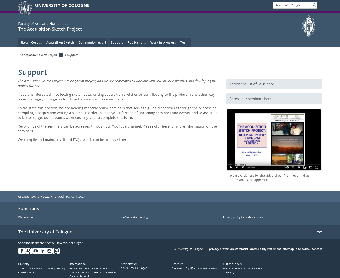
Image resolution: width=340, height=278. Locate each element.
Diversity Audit (26, 272)
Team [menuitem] (184, 42)
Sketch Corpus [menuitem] (31, 42)
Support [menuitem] (117, 42)
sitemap (288, 249)
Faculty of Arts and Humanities (43, 23)
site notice (303, 249)
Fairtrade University (234, 268)
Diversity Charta (54, 268)
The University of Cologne (45, 231)
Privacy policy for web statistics (243, 217)
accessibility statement (265, 249)
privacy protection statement (228, 249)
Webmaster (25, 217)
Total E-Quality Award (30, 268)
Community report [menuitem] (92, 42)
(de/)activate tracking (134, 217)
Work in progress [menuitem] (163, 42)
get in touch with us (69, 99)
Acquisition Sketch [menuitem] (60, 42)
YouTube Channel (126, 126)
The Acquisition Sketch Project (50, 29)
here (166, 126)
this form (124, 117)
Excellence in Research (204, 268)
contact (317, 249)
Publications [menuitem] (137, 42)
